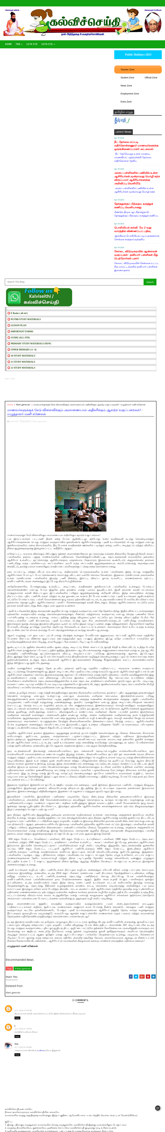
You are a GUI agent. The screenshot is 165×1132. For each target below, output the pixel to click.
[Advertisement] (58, 163)
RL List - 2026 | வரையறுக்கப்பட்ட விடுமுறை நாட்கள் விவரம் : (145, 497)
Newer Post (13, 1108)
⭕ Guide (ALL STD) (18, 110)
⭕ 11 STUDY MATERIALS (21, 135)
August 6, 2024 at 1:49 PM (26, 967)
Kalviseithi (27, 1127)
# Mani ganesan (23, 905)
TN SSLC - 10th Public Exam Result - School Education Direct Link (145, 471)
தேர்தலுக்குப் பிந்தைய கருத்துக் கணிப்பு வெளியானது (133, 208)
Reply (17, 956)
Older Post (103, 1108)
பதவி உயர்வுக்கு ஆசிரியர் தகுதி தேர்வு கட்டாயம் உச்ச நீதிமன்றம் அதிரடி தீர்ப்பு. (144, 525)
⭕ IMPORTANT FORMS (20, 104)
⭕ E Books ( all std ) (17, 86)
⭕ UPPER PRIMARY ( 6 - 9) (21, 122)
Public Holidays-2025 (137, 57)
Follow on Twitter (139, 373)
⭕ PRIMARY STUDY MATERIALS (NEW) (29, 116)
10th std (47, 44)
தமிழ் (18, 963)
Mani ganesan (23, 177)
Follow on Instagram (139, 394)
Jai (16, 944)
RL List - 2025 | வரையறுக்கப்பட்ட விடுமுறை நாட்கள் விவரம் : (145, 458)
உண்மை (41, 990)
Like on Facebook (139, 380)
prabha (19, 983)
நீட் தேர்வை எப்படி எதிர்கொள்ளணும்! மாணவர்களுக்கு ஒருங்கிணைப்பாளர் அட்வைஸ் (136, 148)
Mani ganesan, (40, 196)
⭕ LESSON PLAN (16, 98)
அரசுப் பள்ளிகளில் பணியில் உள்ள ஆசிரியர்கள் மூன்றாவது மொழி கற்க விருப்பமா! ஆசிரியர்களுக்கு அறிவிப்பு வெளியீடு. (137, 181)
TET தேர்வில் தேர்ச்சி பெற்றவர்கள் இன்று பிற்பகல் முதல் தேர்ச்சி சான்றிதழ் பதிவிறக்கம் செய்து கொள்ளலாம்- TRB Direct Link (137, 554)
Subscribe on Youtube (139, 387)
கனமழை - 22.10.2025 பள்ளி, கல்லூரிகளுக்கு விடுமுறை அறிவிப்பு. (142, 484)
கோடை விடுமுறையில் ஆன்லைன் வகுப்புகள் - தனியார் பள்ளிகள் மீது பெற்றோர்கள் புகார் (136, 258)
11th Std (32, 44)
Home (8, 44)
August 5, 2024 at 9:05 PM (26, 947)
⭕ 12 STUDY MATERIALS (21, 141)
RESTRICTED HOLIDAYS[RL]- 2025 (137, 360)
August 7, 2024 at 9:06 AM (26, 986)
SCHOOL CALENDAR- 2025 (138, 286)
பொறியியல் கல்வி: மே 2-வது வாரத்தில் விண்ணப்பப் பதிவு (132, 232)
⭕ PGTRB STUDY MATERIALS (24, 92)
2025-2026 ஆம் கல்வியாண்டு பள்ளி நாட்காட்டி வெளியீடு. (141, 580)
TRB (18, 44)
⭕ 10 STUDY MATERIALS (21, 129)
